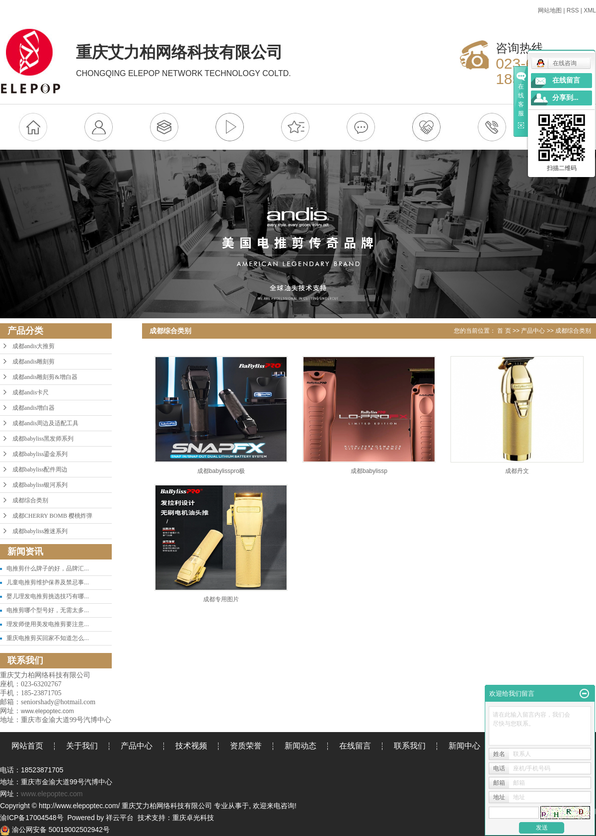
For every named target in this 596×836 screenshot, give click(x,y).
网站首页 (27, 746)
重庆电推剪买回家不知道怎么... (47, 638)
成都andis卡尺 (30, 392)
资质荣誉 (246, 746)
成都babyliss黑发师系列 (43, 438)
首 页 (504, 330)
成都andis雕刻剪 (33, 361)
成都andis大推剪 (33, 346)
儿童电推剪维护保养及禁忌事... (47, 582)
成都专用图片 (221, 599)
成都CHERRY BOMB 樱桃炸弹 (52, 515)
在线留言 (355, 746)
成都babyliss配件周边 (40, 469)
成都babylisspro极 (221, 470)
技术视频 (191, 746)
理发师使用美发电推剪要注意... (47, 624)
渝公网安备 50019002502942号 (55, 830)
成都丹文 (517, 470)
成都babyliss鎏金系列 (40, 454)
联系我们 (410, 746)
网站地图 (550, 10)
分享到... (565, 97)
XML (590, 10)
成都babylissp (369, 470)
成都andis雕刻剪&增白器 (44, 376)
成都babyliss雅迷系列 (40, 531)
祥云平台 (120, 818)
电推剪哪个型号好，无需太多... (47, 610)
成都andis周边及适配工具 (45, 423)
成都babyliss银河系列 (40, 484)
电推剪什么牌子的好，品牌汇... (47, 568)
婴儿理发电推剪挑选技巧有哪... (47, 596)
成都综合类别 (30, 500)
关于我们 (82, 746)
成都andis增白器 (33, 407)
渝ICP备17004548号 (32, 818)
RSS (573, 10)
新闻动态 (300, 746)
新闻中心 (464, 746)
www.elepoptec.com (52, 794)
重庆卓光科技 (193, 818)
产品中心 (533, 330)
